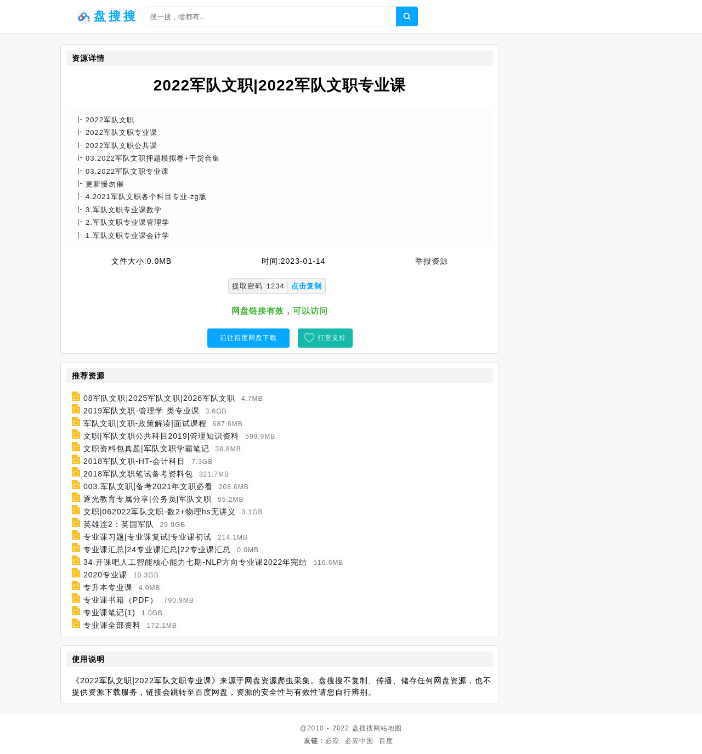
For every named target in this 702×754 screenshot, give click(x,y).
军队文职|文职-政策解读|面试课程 (145, 423)
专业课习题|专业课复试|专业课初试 (147, 536)
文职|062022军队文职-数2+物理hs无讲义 (159, 511)
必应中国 (359, 741)
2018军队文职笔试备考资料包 (138, 473)
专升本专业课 (108, 587)
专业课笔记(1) (109, 612)
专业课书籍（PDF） (120, 600)
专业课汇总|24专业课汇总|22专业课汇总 (157, 549)
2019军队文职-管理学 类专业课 (141, 410)
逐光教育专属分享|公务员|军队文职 (147, 499)
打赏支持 (332, 338)
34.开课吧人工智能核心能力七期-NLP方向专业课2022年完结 (195, 562)
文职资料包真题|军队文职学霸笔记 (146, 448)
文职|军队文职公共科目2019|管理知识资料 (161, 436)
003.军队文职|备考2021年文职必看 (148, 486)
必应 (332, 741)
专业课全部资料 (112, 625)
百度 (386, 741)
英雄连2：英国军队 (118, 524)
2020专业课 (105, 574)
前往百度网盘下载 (248, 338)
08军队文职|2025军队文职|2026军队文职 (159, 398)
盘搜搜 (362, 728)
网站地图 (387, 728)
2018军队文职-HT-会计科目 (134, 461)
